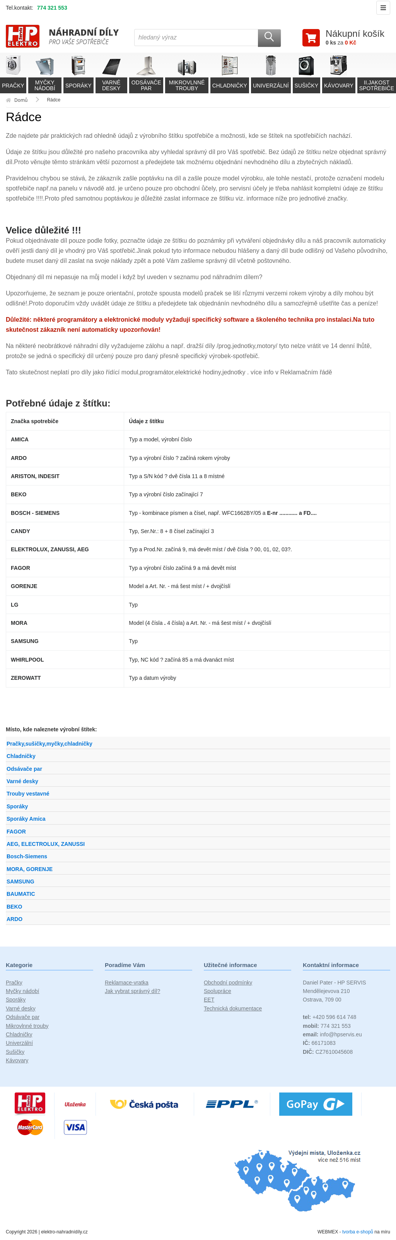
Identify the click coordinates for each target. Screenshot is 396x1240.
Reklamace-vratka (126, 982)
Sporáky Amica (26, 819)
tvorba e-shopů (357, 1232)
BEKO (14, 907)
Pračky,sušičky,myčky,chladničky (49, 744)
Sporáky (17, 806)
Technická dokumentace (233, 1008)
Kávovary (17, 1060)
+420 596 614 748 (329, 1017)
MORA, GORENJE (30, 869)
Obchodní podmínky (228, 982)
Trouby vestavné (28, 794)
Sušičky (15, 1052)
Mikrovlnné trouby (27, 1026)
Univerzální (19, 1043)
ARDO (14, 919)
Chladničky (21, 756)
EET (209, 999)
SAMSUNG (20, 881)
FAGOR (16, 831)
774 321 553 (52, 8)
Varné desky (22, 781)
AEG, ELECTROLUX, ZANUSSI (46, 844)
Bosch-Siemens (27, 856)
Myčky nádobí (22, 991)
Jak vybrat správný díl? (132, 991)
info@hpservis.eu (332, 1034)
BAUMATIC (21, 894)
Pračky (14, 982)
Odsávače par (24, 769)
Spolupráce (217, 991)
